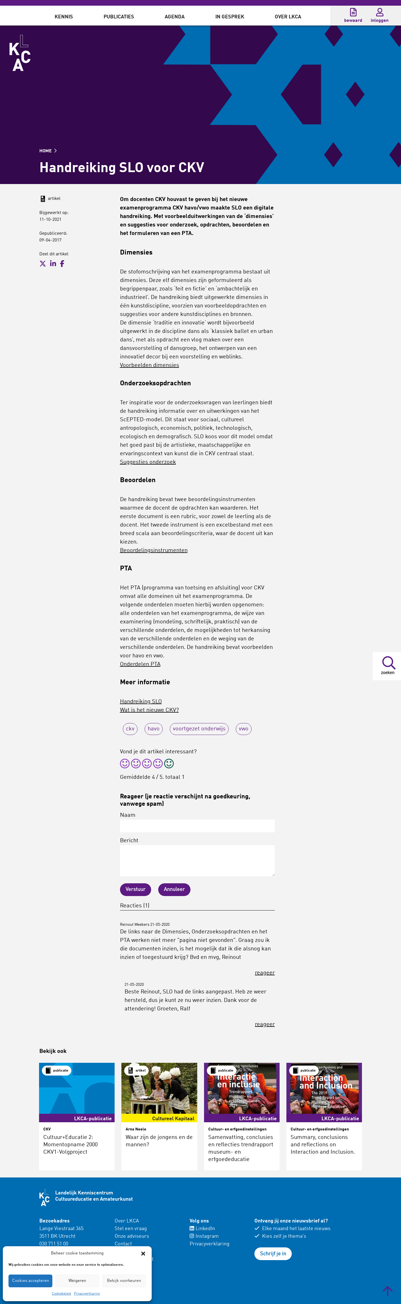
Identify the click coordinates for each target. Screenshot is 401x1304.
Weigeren (77, 1281)
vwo (243, 729)
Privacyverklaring (87, 1294)
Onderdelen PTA (140, 664)
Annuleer (174, 889)
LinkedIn (202, 1228)
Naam (197, 822)
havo (154, 729)
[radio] (125, 764)
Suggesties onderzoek (148, 462)
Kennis (64, 17)
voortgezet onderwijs (199, 729)
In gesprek (229, 17)
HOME (48, 151)
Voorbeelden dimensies (149, 365)
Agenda (175, 17)
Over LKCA (288, 17)
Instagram (204, 1236)
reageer (265, 973)
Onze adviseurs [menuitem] (132, 1236)
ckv (130, 729)
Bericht (197, 857)
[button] (143, 1253)
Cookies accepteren (30, 1281)
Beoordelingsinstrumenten (154, 550)
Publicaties (119, 17)
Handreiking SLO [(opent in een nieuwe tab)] (141, 702)
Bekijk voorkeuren (124, 1281)
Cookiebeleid (61, 1294)
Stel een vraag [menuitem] (131, 1228)
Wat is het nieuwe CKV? (149, 710)
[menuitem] (64, 15)
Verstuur (135, 889)
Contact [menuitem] (123, 1244)
